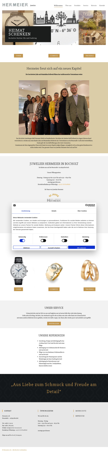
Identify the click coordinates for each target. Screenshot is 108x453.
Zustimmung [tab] (26, 211)
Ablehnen (26, 248)
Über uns (68, 5)
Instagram (19, 435)
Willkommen (58, 5)
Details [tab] (54, 211)
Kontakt (102, 5)
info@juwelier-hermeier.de (14, 428)
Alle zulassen (81, 248)
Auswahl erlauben (54, 248)
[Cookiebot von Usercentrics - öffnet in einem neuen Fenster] (86, 205)
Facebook (12, 435)
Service (85, 5)
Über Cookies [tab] (82, 211)
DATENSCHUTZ (81, 411)
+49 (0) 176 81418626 (64, 184)
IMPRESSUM (80, 416)
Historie (94, 5)
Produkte (77, 5)
